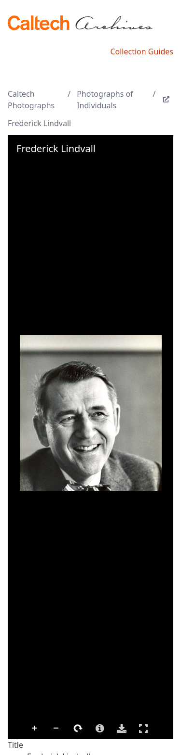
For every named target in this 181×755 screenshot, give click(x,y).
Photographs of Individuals (105, 100)
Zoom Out (56, 728)
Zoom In (35, 728)
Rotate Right (78, 728)
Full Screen (143, 728)
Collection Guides (141, 51)
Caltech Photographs (31, 100)
